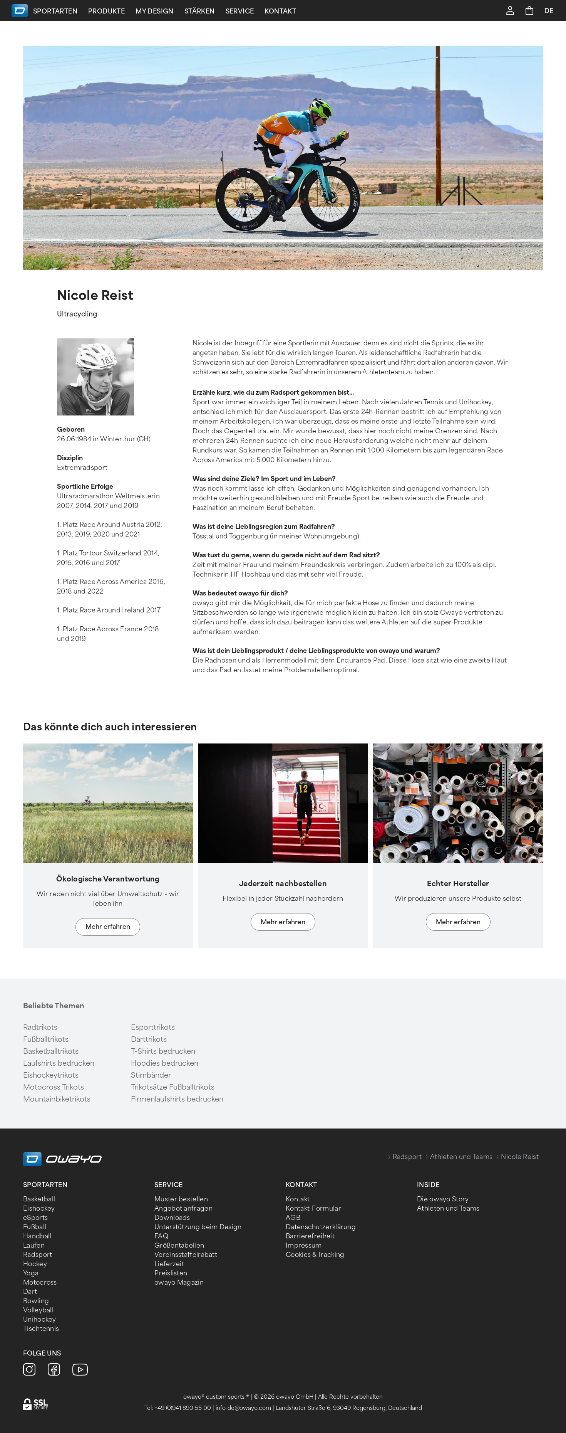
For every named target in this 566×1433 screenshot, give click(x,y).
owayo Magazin (179, 1282)
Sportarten (61, 11)
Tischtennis (41, 1328)
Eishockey (39, 1208)
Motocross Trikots (53, 1087)
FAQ (161, 1236)
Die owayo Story (443, 1199)
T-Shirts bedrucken (163, 1051)
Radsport (407, 1157)
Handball (37, 1236)
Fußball (34, 1227)
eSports (35, 1217)
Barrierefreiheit (310, 1236)
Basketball (39, 1199)
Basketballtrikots (51, 1051)
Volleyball (38, 1310)
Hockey (35, 1264)
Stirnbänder (151, 1075)
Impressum (304, 1245)
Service (246, 11)
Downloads (172, 1217)
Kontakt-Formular (313, 1208)
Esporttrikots (153, 1027)
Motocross (40, 1282)
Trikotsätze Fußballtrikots (172, 1087)
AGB (293, 1217)
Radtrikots (40, 1027)
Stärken (206, 11)
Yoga (31, 1273)
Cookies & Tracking (315, 1254)
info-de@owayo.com (243, 1408)
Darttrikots (149, 1039)
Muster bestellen (181, 1199)
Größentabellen (179, 1245)
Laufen (34, 1245)
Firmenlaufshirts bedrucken (177, 1099)
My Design (161, 11)
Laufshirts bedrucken (58, 1063)
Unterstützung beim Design (198, 1227)
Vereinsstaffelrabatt (185, 1254)
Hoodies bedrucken (164, 1063)
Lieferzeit (169, 1264)
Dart (30, 1291)
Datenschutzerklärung (321, 1227)
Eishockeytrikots (51, 1075)
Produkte (112, 11)
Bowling (36, 1301)
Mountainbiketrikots (56, 1099)
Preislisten (170, 1273)
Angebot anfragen (183, 1208)
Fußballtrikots (46, 1039)
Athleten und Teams (461, 1157)
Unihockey (39, 1319)
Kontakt (287, 11)
